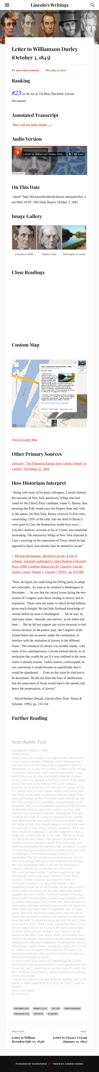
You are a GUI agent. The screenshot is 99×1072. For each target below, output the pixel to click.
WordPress (39, 1064)
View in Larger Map (24, 439)
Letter (56, 1008)
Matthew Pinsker (28, 70)
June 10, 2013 (61, 70)
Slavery (53, 1014)
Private (38, 1014)
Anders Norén (74, 1064)
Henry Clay (40, 1008)
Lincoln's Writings (50, 5)
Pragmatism (21, 1014)
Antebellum (21, 1008)
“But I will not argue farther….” (32, 124)
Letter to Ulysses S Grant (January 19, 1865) (70, 1039)
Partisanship (73, 1008)
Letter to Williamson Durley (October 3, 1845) (48, 52)
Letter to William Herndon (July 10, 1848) (28, 1039)
